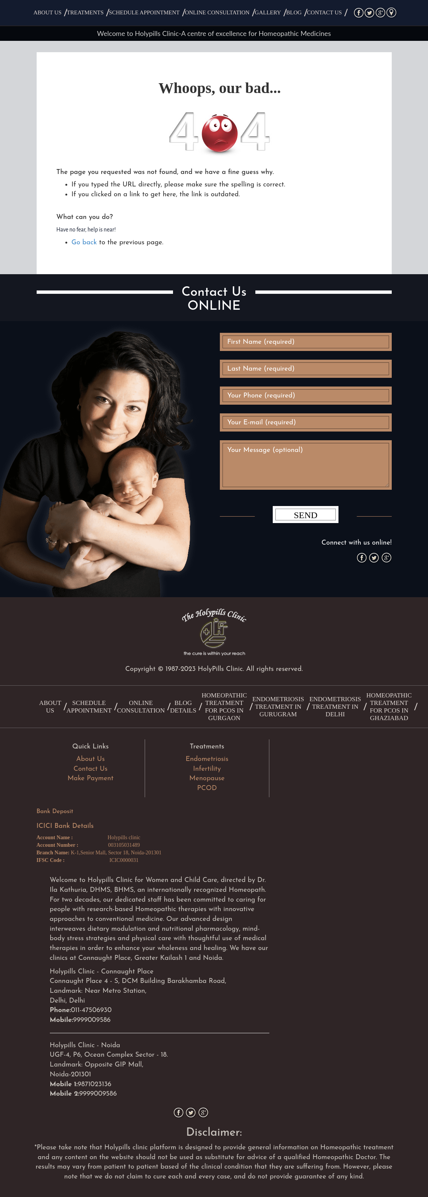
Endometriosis (206, 759)
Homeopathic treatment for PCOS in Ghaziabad (389, 707)
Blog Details (183, 706)
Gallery (268, 12)
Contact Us (324, 12)
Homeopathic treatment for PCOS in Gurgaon (224, 707)
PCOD (207, 788)
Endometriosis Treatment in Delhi (335, 707)
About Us (48, 12)
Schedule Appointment (144, 12)
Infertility (207, 769)
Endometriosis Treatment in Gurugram (278, 707)
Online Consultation (217, 12)
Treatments (85, 12)
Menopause (207, 778)
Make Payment (91, 778)
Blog (294, 12)
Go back (84, 242)
